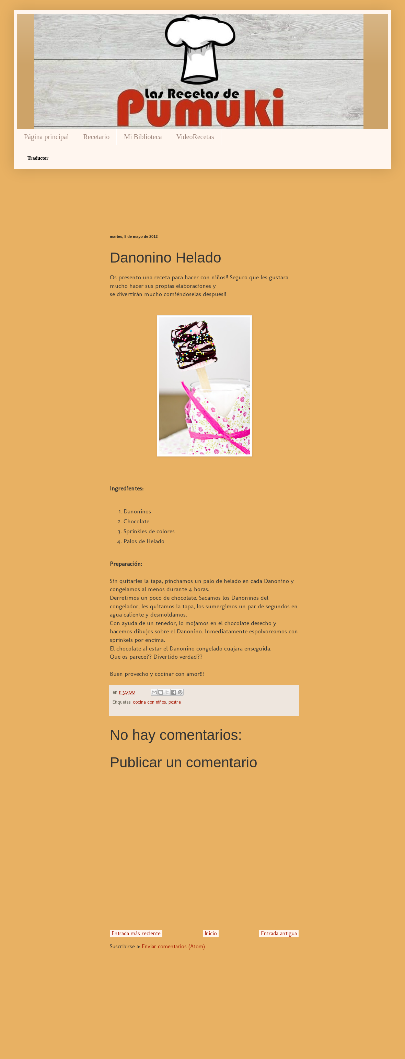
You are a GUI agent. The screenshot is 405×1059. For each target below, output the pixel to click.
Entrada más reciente (136, 933)
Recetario (96, 137)
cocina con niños (149, 702)
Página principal (46, 137)
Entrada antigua (279, 933)
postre (175, 702)
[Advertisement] (204, 190)
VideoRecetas (195, 137)
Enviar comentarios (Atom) (173, 946)
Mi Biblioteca (143, 137)
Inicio (211, 933)
